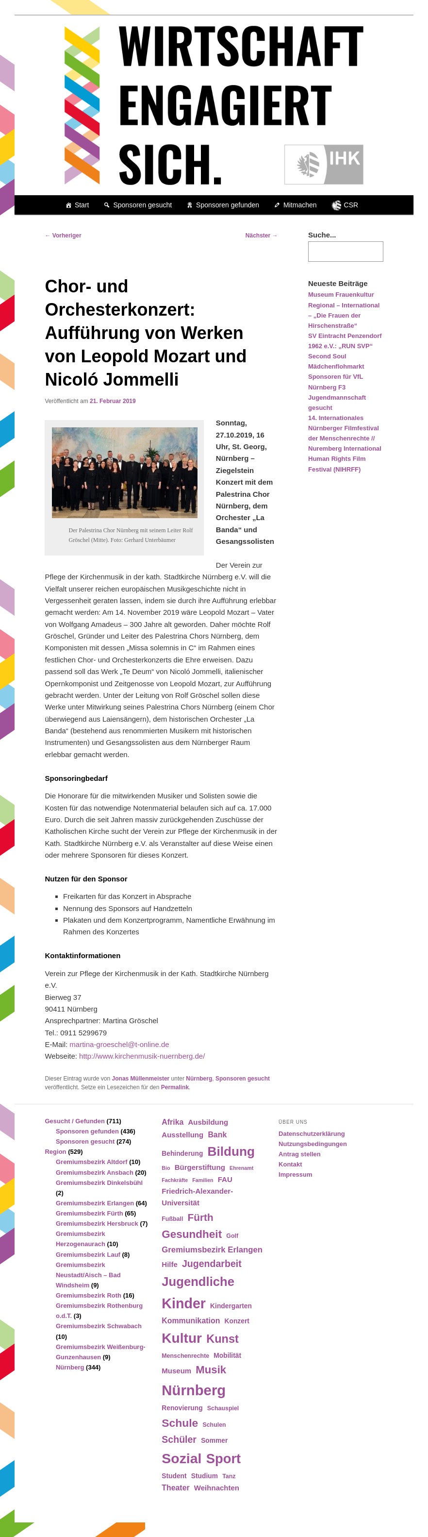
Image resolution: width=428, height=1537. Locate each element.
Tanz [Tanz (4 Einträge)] (228, 1476)
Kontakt (290, 1164)
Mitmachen (299, 205)
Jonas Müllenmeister (141, 1078)
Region (55, 1151)
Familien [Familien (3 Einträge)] (202, 1180)
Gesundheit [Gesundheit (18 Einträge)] (192, 1234)
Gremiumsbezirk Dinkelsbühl (99, 1182)
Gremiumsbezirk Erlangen (95, 1203)
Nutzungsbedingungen (313, 1144)
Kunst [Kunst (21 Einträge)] (222, 1339)
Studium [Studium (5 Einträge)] (204, 1476)
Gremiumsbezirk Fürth (89, 1213)
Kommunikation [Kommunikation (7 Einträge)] (191, 1321)
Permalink (175, 1087)
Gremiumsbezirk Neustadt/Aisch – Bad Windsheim (88, 1275)
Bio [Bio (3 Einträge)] (166, 1168)
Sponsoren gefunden (227, 205)
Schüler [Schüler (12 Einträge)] (179, 1439)
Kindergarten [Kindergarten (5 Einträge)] (231, 1306)
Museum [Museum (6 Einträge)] (176, 1371)
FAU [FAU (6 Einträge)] (225, 1179)
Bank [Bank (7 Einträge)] (217, 1135)
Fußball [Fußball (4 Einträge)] (172, 1219)
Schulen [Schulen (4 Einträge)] (214, 1424)
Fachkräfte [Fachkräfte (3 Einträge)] (175, 1180)
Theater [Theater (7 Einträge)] (175, 1488)
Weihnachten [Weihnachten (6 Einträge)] (216, 1488)
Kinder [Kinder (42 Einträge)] (184, 1303)
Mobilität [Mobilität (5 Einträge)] (227, 1355)
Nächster (262, 235)
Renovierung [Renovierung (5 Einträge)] (182, 1408)
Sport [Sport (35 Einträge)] (223, 1458)
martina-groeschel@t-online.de (119, 1044)
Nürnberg (199, 1078)
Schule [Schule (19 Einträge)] (180, 1423)
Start (82, 205)
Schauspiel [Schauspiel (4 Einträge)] (223, 1408)
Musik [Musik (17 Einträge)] (211, 1370)
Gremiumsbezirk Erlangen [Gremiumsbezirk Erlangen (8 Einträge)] (212, 1249)
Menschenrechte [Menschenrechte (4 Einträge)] (185, 1355)
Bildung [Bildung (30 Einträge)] (231, 1151)
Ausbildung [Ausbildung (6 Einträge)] (208, 1122)
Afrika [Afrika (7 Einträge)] (172, 1122)
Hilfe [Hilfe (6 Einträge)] (170, 1264)
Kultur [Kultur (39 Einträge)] (182, 1338)
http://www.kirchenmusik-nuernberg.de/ (142, 1056)
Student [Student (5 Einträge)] (174, 1476)
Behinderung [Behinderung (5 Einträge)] (182, 1153)
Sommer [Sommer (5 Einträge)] (214, 1440)
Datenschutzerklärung (312, 1133)
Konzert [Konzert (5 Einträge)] (237, 1321)
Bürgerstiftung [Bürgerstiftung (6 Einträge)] (200, 1167)
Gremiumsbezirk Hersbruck (97, 1223)
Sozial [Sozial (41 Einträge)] (181, 1458)
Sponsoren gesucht (142, 205)
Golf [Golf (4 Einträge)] (232, 1236)
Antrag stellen (300, 1154)
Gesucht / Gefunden (75, 1121)
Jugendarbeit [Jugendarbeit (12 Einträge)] (212, 1263)
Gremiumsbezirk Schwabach (99, 1326)
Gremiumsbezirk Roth (88, 1295)
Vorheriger (63, 235)
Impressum (295, 1174)
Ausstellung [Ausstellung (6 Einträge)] (182, 1135)
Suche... (322, 235)
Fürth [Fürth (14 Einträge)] (201, 1217)
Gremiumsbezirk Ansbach (94, 1172)
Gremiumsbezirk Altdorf (92, 1161)
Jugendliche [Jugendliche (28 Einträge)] (198, 1281)
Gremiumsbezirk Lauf (88, 1254)
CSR (351, 205)
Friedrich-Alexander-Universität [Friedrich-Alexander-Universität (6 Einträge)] (197, 1197)
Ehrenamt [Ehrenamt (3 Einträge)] (241, 1168)
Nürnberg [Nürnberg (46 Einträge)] (194, 1390)
